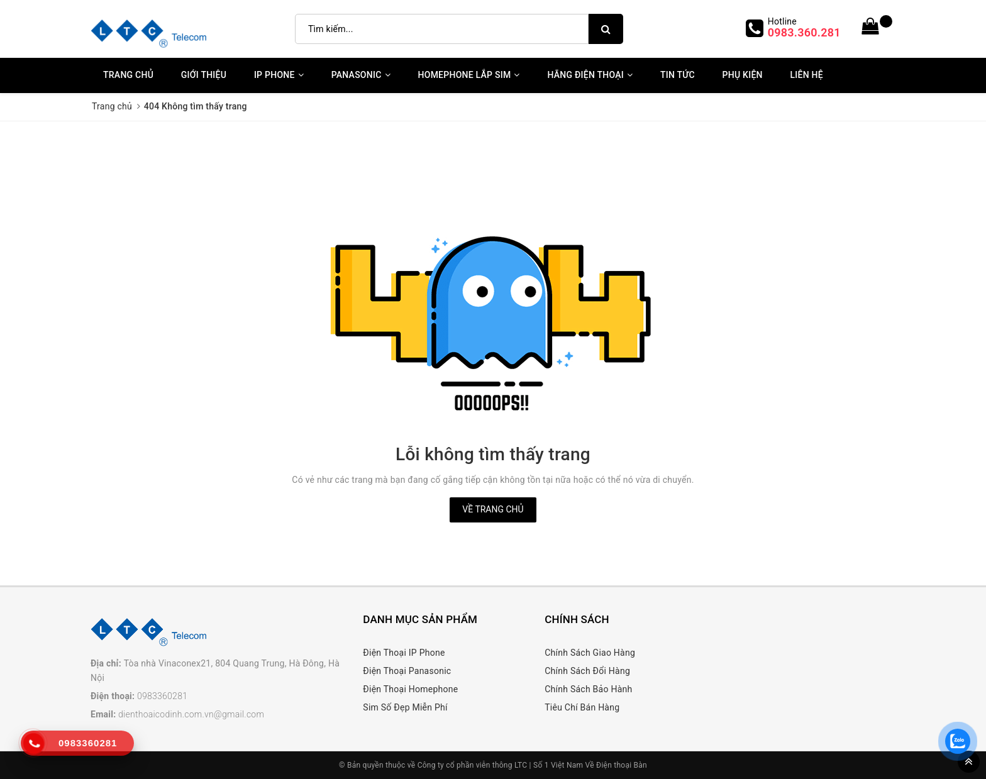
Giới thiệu (203, 75)
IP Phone (279, 75)
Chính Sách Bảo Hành (588, 689)
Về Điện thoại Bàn (616, 765)
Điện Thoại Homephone (410, 689)
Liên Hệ (806, 75)
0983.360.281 (804, 32)
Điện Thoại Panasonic (407, 671)
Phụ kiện (743, 75)
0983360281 (162, 696)
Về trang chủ (492, 509)
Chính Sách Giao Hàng (590, 653)
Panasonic (361, 75)
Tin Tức (677, 75)
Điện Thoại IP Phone (404, 653)
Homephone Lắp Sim (469, 75)
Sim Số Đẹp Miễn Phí (405, 707)
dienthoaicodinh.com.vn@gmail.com (191, 714)
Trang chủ (128, 75)
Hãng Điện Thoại (590, 75)
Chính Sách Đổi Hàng (587, 671)
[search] (606, 29)
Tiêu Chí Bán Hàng (582, 707)
